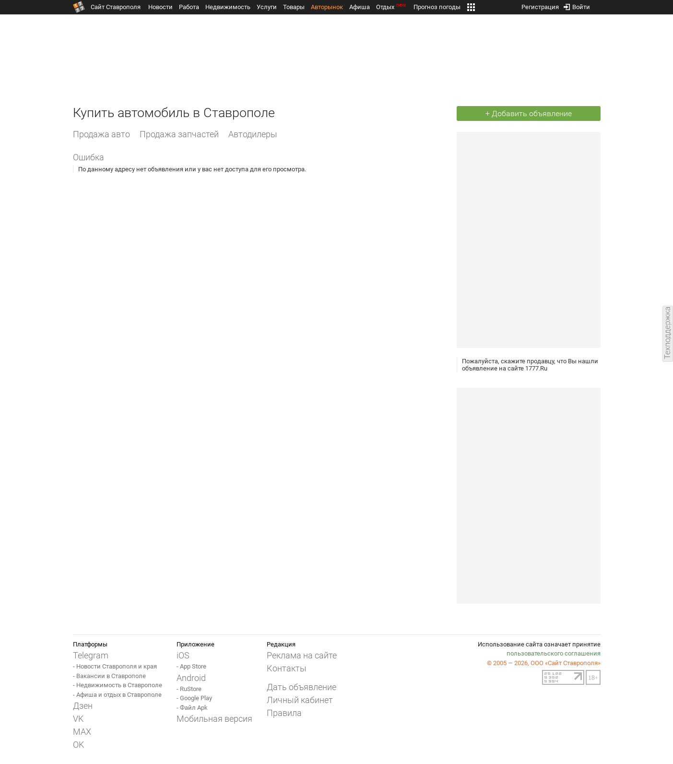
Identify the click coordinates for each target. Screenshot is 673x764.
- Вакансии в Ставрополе (109, 676)
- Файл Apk (192, 707)
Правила (284, 713)
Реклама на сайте (302, 655)
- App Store (191, 666)
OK (78, 745)
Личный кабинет (300, 700)
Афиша (359, 7)
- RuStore (189, 688)
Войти (577, 5)
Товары (294, 7)
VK (78, 719)
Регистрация (540, 5)
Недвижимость (227, 7)
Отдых (391, 7)
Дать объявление (301, 687)
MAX (82, 732)
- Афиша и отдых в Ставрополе (117, 694)
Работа (189, 7)
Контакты (287, 668)
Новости (160, 7)
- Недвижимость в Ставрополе (117, 685)
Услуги (267, 7)
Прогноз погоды (436, 7)
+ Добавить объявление (528, 113)
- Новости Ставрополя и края (115, 666)
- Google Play (194, 698)
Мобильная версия (214, 719)
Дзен (83, 706)
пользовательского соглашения (554, 653)
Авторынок (327, 7)
